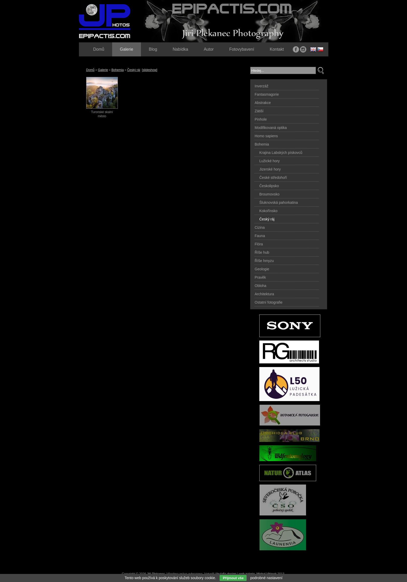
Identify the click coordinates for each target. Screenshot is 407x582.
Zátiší (259, 111)
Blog (153, 49)
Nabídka (180, 49)
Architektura (264, 294)
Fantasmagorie (267, 94)
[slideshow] (149, 70)
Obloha (260, 286)
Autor (209, 49)
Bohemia (117, 70)
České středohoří (273, 177)
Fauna (260, 236)
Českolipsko (269, 186)
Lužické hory (269, 161)
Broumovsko (269, 194)
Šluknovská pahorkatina (278, 202)
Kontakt (277, 49)
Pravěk (260, 277)
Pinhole (261, 119)
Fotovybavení (241, 49)
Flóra (259, 244)
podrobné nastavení (266, 578)
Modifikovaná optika (271, 128)
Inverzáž (261, 86)
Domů (90, 70)
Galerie (103, 70)
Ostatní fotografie (268, 302)
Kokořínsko (268, 211)
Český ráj (133, 70)
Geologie (262, 269)
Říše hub (262, 252)
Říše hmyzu (264, 261)
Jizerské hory (270, 169)
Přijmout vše (233, 578)
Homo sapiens (266, 136)
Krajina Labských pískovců (280, 153)
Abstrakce (263, 103)
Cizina (260, 227)
